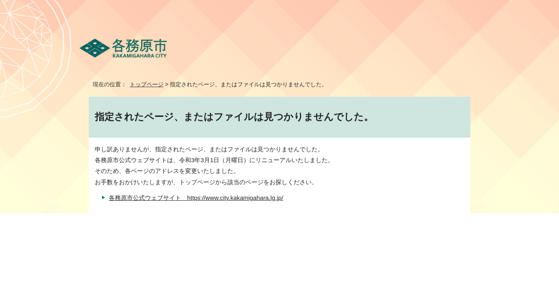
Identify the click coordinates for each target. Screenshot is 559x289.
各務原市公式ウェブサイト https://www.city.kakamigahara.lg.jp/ (196, 197)
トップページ (146, 84)
